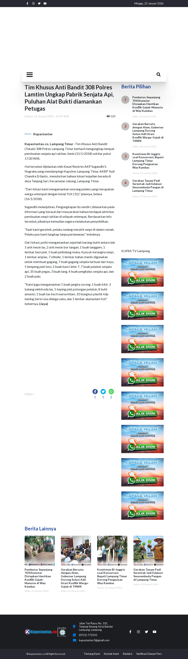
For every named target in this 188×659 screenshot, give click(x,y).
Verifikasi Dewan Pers (149, 653)
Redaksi (127, 653)
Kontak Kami (111, 653)
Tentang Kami (92, 653)
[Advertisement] (94, 37)
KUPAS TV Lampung (135, 251)
